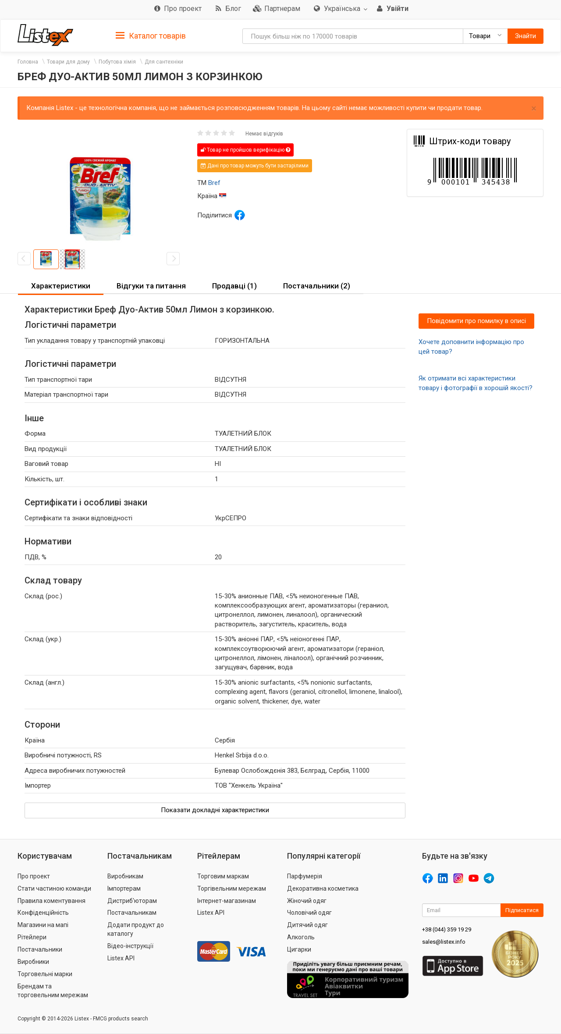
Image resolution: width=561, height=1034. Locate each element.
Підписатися (522, 910)
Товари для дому (68, 62)
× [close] (533, 108)
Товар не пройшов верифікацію (245, 150)
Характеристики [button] (60, 285)
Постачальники (40, 949)
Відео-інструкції (130, 945)
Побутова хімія (117, 62)
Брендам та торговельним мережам (53, 990)
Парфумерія (304, 876)
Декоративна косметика (323, 888)
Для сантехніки (164, 62)
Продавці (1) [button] (234, 285)
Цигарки (299, 949)
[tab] (151, 35)
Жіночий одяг (307, 900)
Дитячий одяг (307, 924)
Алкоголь (301, 937)
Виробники (33, 961)
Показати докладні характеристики (215, 810)
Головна (28, 62)
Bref (214, 183)
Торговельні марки (45, 973)
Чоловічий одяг (309, 912)
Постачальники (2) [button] (316, 285)
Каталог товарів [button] (151, 36)
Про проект (34, 876)
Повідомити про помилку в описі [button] (476, 321)
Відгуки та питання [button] (151, 285)
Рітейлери (32, 937)
